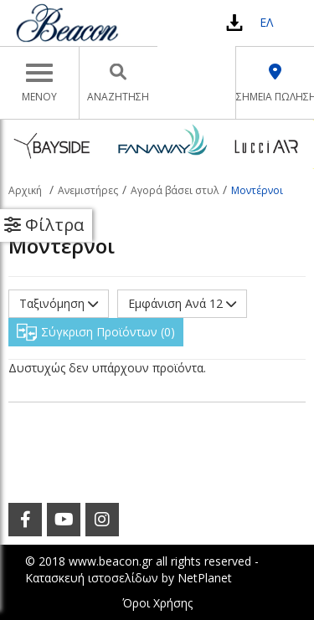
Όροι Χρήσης (157, 603)
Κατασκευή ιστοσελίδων (91, 578)
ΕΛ (266, 22)
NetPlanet (205, 578)
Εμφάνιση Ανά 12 (182, 303)
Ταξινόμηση (58, 303)
